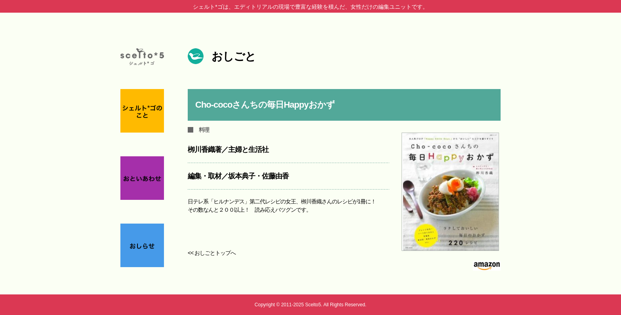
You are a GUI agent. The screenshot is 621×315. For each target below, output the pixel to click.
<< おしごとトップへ (212, 253)
